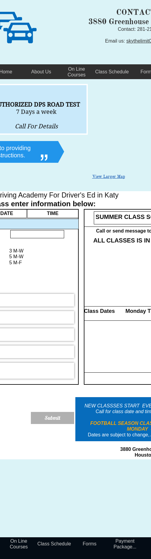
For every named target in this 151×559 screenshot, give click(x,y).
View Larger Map (108, 176)
